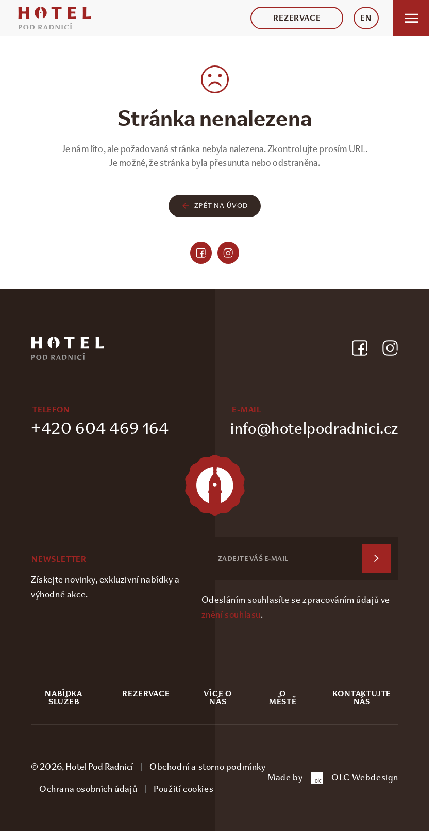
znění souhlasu (231, 614)
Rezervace (297, 18)
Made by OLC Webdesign (332, 778)
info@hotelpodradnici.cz (314, 428)
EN (366, 18)
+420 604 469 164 (100, 428)
